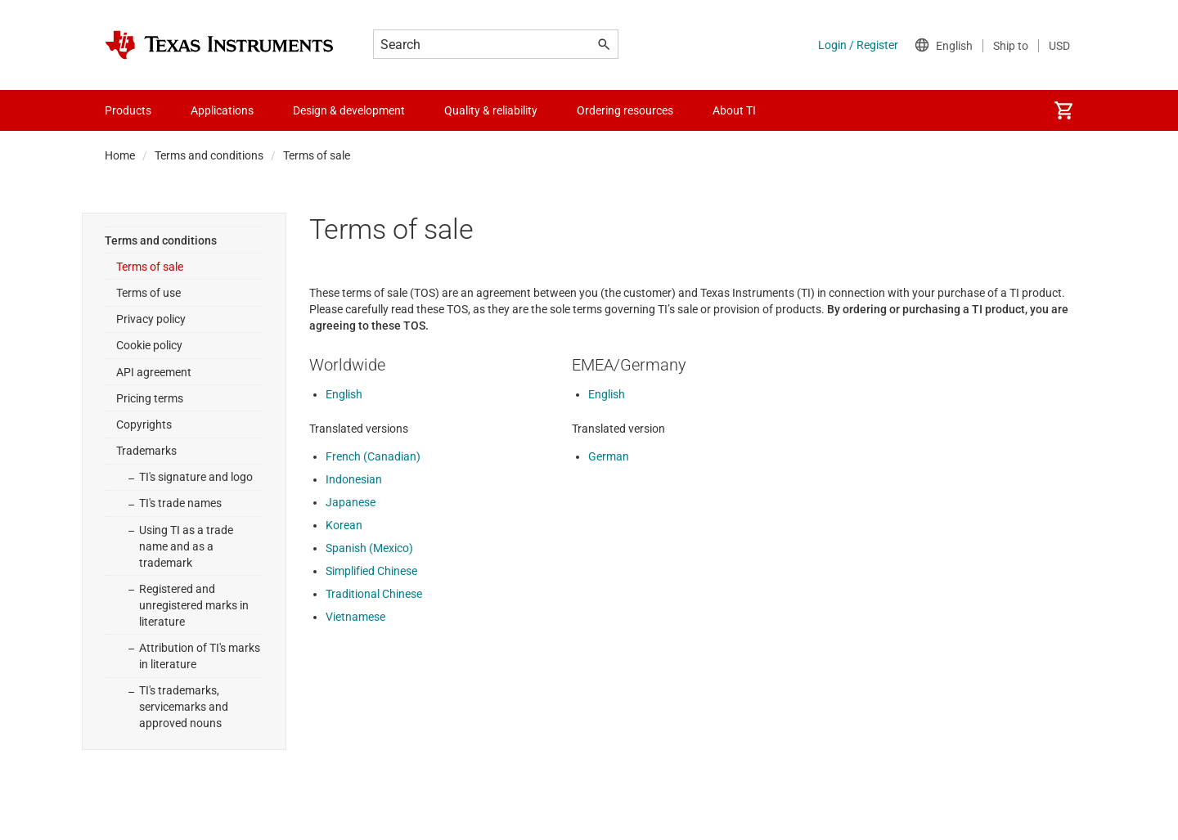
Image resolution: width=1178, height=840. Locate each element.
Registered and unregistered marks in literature (194, 605)
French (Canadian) (373, 456)
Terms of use (148, 292)
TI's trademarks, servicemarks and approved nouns (183, 707)
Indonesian (354, 479)
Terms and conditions (209, 155)
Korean (344, 525)
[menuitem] (1063, 110)
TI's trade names (180, 503)
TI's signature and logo (196, 476)
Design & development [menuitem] (349, 110)
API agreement (153, 372)
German (608, 456)
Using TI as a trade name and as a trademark (186, 546)
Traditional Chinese (374, 593)
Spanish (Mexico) (369, 548)
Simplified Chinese (371, 570)
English (344, 394)
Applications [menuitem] (222, 110)
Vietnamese (355, 616)
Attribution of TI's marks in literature (199, 656)
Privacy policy (151, 319)
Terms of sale (149, 266)
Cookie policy (149, 345)
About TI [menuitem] (734, 110)
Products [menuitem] (128, 110)
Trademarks (146, 450)
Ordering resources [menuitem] (625, 110)
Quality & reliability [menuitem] (490, 110)
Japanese (350, 502)
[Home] (219, 45)
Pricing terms (149, 398)
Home (120, 155)
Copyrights (144, 424)
